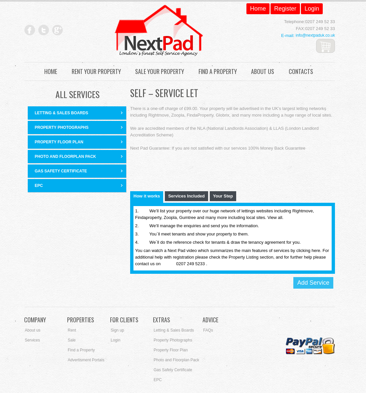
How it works (146, 196)
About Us (262, 71)
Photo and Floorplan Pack (65, 156)
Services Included (186, 196)
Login (115, 340)
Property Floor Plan (59, 142)
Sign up (117, 330)
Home (50, 71)
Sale (72, 340)
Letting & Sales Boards (61, 113)
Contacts (301, 71)
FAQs (208, 330)
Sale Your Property (159, 71)
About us (32, 330)
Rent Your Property (96, 71)
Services (32, 340)
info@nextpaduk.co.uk (315, 35)
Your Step (223, 196)
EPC (39, 185)
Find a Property (218, 71)
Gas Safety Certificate (61, 171)
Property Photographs (62, 127)
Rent (72, 330)
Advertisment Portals (86, 360)
